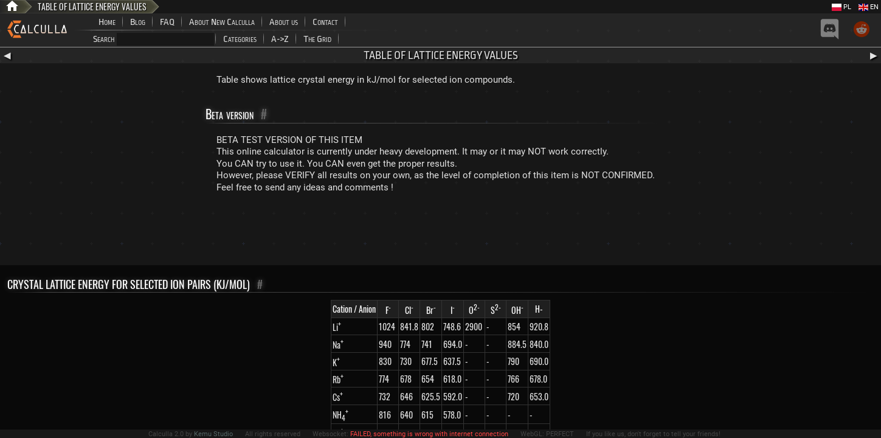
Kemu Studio (213, 434)
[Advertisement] (440, 231)
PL (841, 7)
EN (869, 7)
